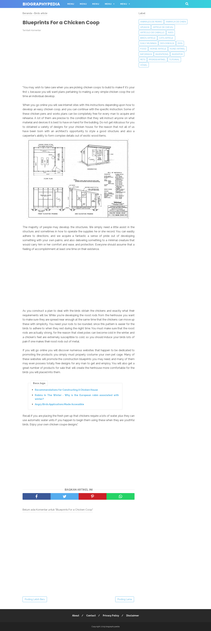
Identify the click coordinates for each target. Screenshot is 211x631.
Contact (91, 615)
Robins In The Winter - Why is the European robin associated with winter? (77, 397)
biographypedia (41, 4)
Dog (180, 43)
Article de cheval (163, 27)
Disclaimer (132, 615)
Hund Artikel (177, 48)
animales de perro (151, 21)
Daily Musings (148, 43)
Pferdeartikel (157, 59)
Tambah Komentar (32, 30)
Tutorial (174, 59)
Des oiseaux (167, 43)
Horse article (158, 48)
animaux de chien (176, 21)
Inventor (177, 54)
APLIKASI (144, 27)
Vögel (143, 65)
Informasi (146, 54)
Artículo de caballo (152, 32)
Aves (170, 32)
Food (143, 48)
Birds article (148, 38)
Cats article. (166, 38)
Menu (70, 4)
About (75, 615)
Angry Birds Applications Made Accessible (59, 404)
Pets (142, 59)
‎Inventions (161, 54)
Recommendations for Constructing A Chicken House (66, 390)
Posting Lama (124, 599)
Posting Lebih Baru (35, 599)
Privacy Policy (111, 615)
